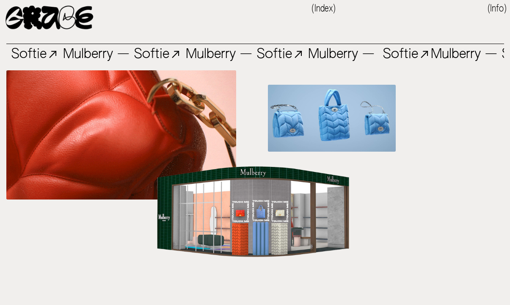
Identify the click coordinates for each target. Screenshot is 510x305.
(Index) (324, 9)
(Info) (497, 9)
